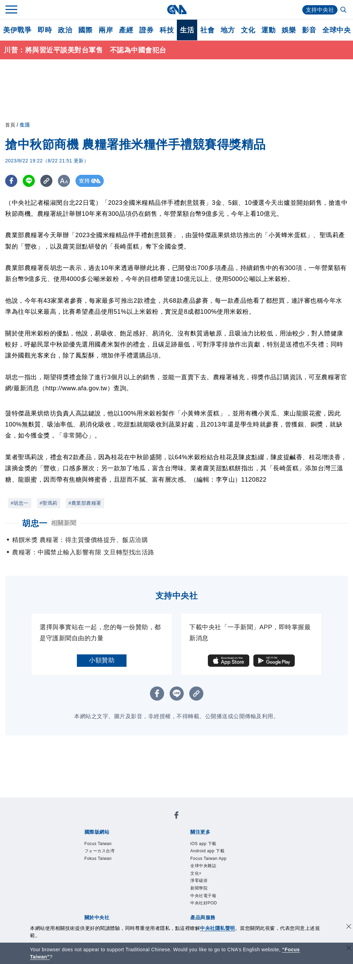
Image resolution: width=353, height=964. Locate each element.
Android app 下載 (207, 850)
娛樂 (289, 30)
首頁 (10, 125)
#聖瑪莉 (49, 503)
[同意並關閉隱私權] (348, 927)
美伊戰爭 (17, 30)
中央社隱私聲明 (217, 928)
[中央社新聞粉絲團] (176, 816)
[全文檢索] (344, 10)
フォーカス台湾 (99, 850)
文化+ (196, 873)
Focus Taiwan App (208, 858)
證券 (146, 30)
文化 (248, 30)
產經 (126, 30)
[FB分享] (11, 181)
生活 (187, 30)
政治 (65, 30)
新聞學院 (199, 888)
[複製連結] (46, 181)
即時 (45, 30)
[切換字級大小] (64, 181)
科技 (167, 30)
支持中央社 (320, 10)
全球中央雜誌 (203, 865)
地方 (228, 30)
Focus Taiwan (98, 843)
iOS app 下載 (203, 843)
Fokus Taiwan (98, 858)
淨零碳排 (199, 880)
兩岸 (106, 30)
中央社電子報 (203, 895)
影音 (309, 30)
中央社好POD (203, 903)
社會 (207, 30)
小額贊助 (101, 660)
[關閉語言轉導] (348, 948)
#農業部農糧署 (85, 503)
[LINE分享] (29, 181)
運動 (268, 30)
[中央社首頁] (176, 9)
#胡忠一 (20, 503)
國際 (85, 30)
